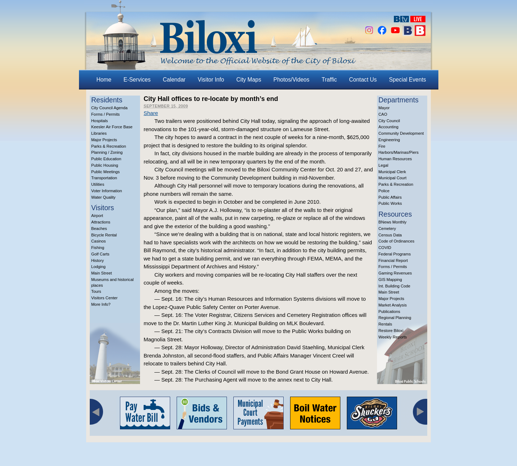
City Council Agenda (109, 108)
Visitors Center (104, 298)
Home (104, 80)
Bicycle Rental (104, 235)
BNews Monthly (392, 222)
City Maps (248, 80)
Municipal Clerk (392, 172)
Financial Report (393, 260)
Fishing (97, 247)
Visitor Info (211, 80)
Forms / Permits (105, 114)
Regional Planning (394, 317)
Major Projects (104, 140)
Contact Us (363, 80)
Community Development (401, 133)
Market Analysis (392, 305)
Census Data (390, 235)
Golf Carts (100, 254)
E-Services (137, 80)
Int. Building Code (394, 286)
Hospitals (99, 121)
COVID (384, 247)
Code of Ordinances (396, 241)
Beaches (99, 228)
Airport (97, 215)
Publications (389, 311)
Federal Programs (394, 254)
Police (384, 191)
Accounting (388, 127)
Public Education (106, 159)
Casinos (98, 241)
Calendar (174, 80)
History (97, 260)
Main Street (101, 273)
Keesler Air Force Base (111, 127)
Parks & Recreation (108, 146)
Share (151, 113)
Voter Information (106, 191)
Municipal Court (392, 178)
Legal (383, 165)
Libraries (99, 133)
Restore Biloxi (390, 330)
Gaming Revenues (395, 273)
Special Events (407, 80)
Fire (381, 146)
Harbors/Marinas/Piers (398, 152)
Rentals (385, 324)
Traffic (329, 80)
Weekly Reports (392, 337)
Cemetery (387, 228)
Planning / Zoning (107, 152)
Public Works (390, 203)
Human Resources (395, 159)
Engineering (389, 140)
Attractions (100, 222)
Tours (96, 291)
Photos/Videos (291, 80)
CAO (382, 114)
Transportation (104, 178)
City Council (389, 121)
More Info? (101, 304)
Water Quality (103, 197)
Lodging (98, 266)
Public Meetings (105, 172)
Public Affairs (390, 197)
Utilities (97, 184)
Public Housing (104, 165)
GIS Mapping (390, 279)
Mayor (384, 108)
